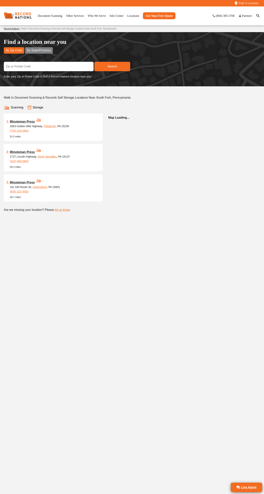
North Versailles (47, 156)
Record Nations (11, 28)
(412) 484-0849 (19, 161)
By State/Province (39, 50)
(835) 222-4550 (19, 191)
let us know (62, 209)
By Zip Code (14, 50)
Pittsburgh (50, 126)
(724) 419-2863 (19, 130)
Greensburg (40, 187)
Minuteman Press (22, 121)
